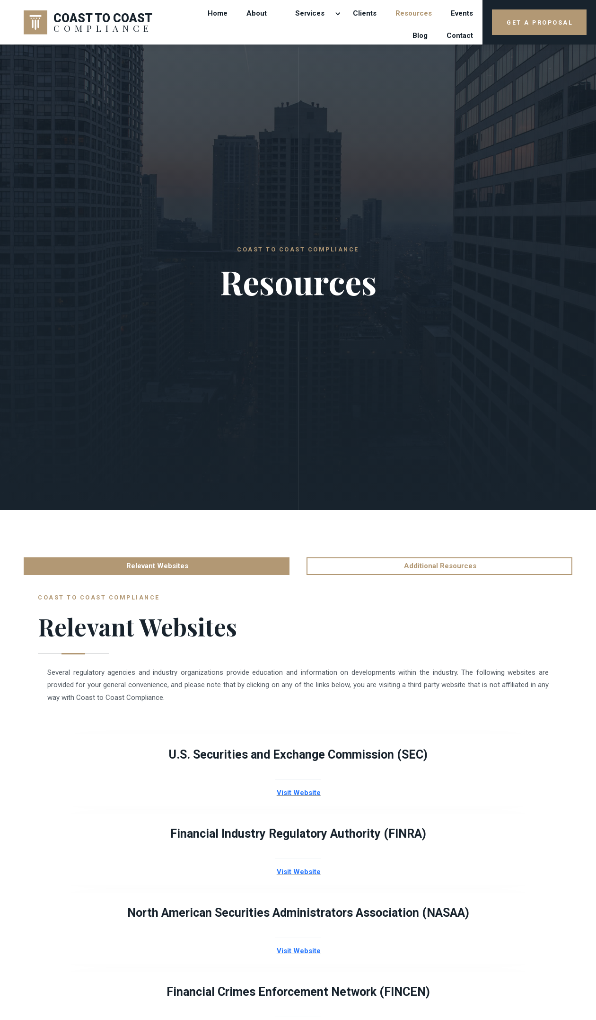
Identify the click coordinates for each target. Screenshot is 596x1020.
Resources (413, 13)
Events (462, 13)
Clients (365, 13)
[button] (309, 13)
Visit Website (299, 792)
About (256, 13)
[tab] (156, 566)
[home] (88, 22)
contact (460, 35)
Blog (420, 35)
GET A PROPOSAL (540, 22)
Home (218, 13)
